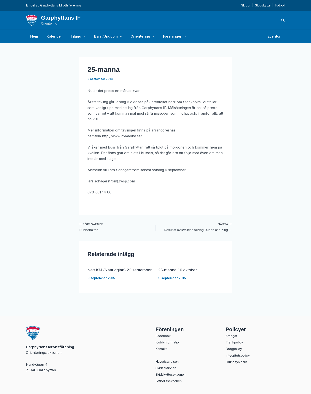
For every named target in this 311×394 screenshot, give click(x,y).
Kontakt (162, 347)
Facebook (164, 333)
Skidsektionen (167, 367)
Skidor (246, 5)
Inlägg (74, 36)
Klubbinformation (170, 340)
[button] (283, 20)
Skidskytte (263, 5)
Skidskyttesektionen (172, 374)
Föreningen (165, 36)
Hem (33, 36)
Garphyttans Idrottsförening (60, 5)
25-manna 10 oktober (178, 270)
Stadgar (232, 333)
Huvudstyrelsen (168, 360)
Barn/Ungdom (102, 36)
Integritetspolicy (239, 354)
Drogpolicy (235, 347)
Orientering (135, 36)
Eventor (275, 36)
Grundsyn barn (238, 361)
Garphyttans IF (61, 17)
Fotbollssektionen (170, 381)
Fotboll (280, 5)
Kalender (52, 36)
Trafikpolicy (235, 340)
